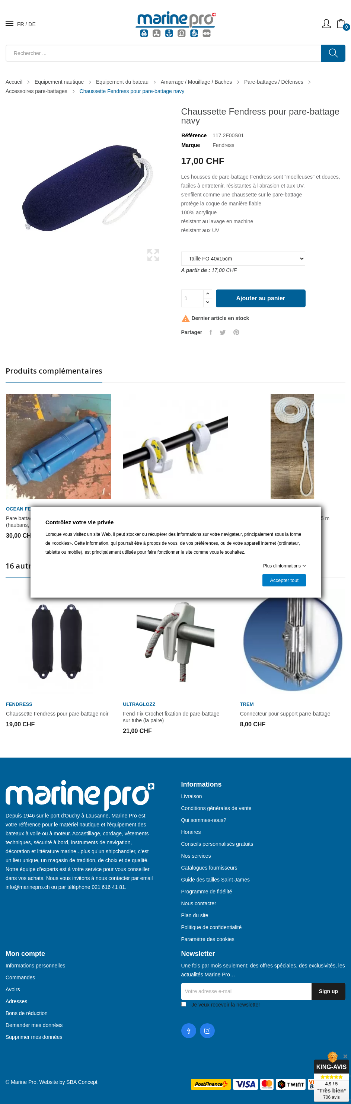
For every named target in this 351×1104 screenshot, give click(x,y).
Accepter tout (284, 580)
